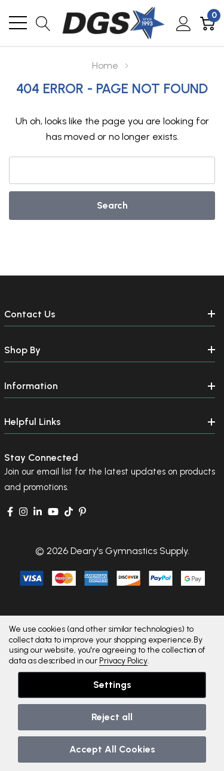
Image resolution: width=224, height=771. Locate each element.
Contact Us (30, 314)
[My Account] (183, 22)
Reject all (112, 717)
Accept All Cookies (112, 749)
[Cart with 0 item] (207, 22)
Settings (112, 684)
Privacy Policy (123, 661)
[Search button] (43, 22)
